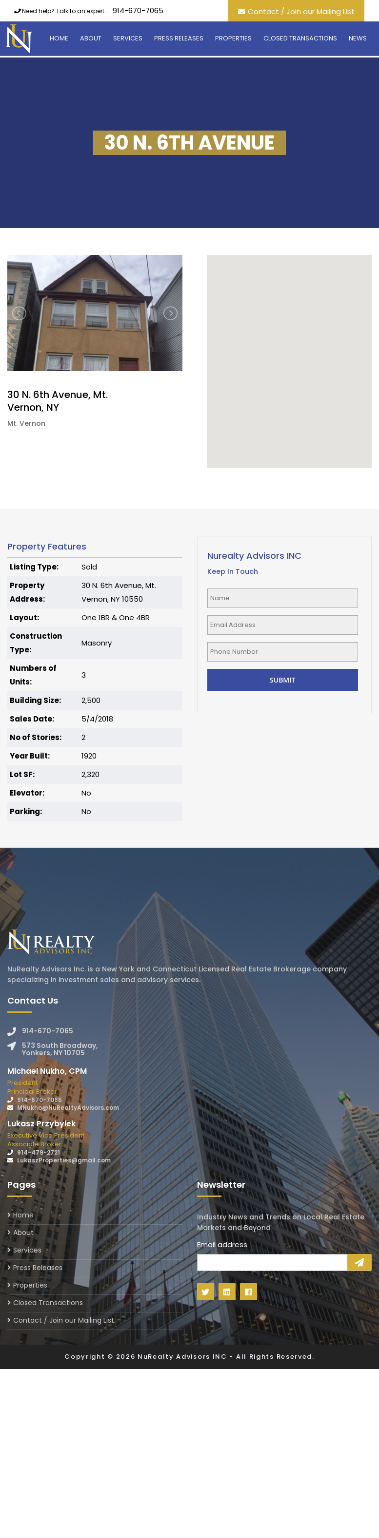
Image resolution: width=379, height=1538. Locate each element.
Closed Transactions (300, 38)
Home (59, 38)
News (358, 38)
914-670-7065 (138, 10)
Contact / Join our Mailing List (301, 11)
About (90, 38)
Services (127, 38)
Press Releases (178, 38)
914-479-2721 (38, 1152)
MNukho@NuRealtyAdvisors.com (68, 1107)
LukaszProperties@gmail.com (64, 1160)
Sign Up (359, 1262)
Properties (233, 38)
